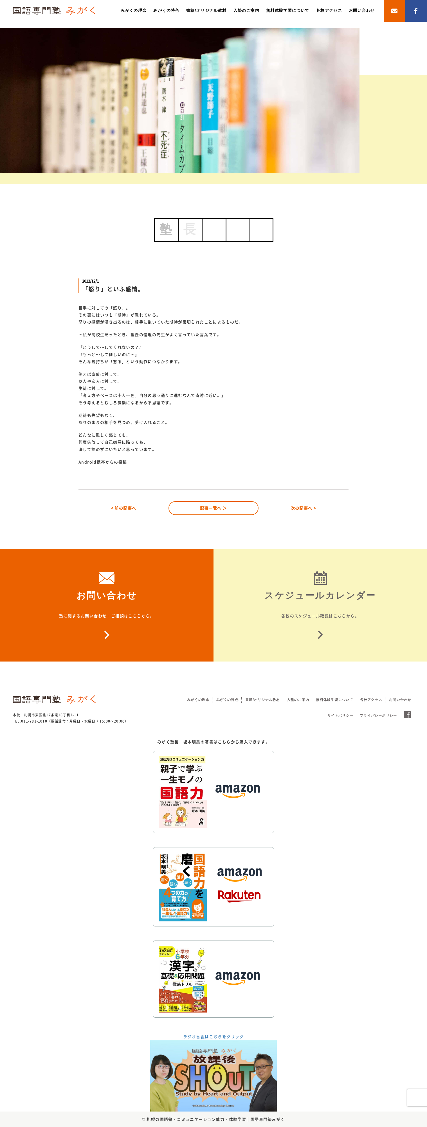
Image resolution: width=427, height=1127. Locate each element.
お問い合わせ (362, 10)
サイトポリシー (340, 715)
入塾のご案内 (246, 10)
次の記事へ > (303, 508)
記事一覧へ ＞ (213, 508)
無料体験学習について (287, 10)
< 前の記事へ (123, 508)
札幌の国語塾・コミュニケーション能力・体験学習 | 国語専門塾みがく (216, 1119)
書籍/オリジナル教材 (206, 10)
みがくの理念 (134, 10)
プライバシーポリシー (378, 715)
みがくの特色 (166, 10)
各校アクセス (329, 10)
